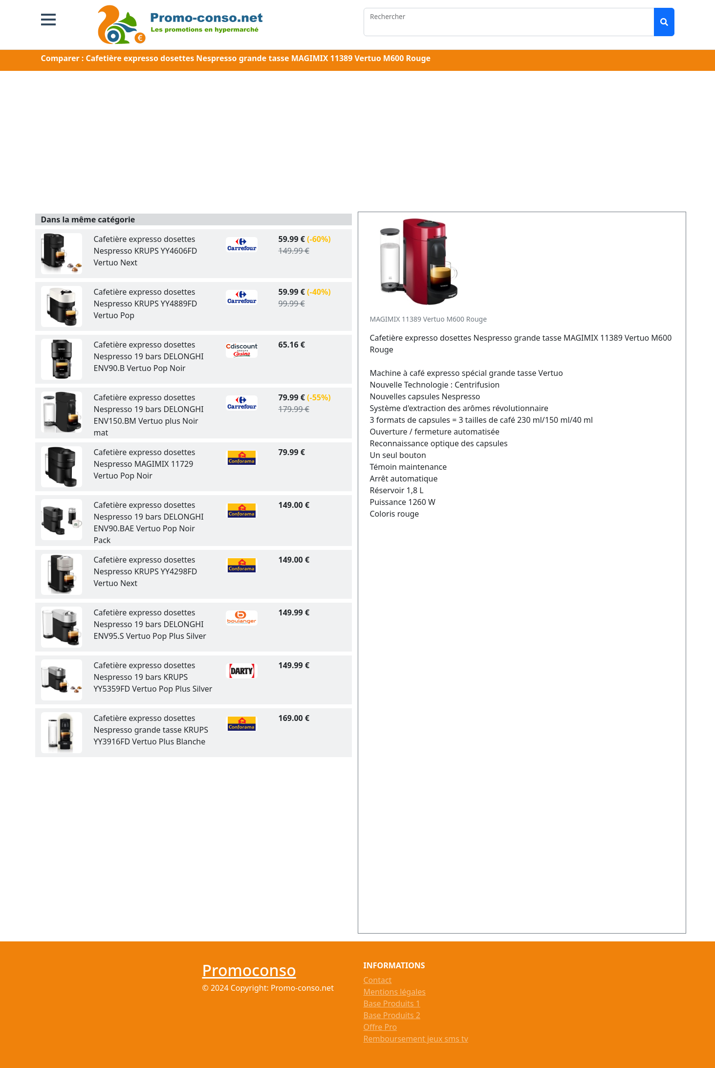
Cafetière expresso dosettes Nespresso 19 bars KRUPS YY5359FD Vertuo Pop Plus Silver (153, 677)
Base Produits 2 (392, 1015)
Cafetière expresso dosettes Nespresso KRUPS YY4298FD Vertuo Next (145, 571)
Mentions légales (395, 991)
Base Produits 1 (392, 1003)
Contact (378, 980)
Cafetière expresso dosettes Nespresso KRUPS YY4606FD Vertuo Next (145, 251)
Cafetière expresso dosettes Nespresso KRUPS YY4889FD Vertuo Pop (145, 303)
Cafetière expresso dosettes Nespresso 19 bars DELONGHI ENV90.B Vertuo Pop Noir (149, 356)
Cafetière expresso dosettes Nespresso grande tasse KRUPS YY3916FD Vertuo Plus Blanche (151, 730)
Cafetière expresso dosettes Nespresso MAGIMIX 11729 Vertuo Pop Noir (144, 464)
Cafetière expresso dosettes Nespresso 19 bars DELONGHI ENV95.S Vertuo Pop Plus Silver (150, 624)
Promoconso (249, 970)
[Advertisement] (357, 143)
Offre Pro (380, 1027)
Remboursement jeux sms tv (416, 1038)
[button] (48, 19)
